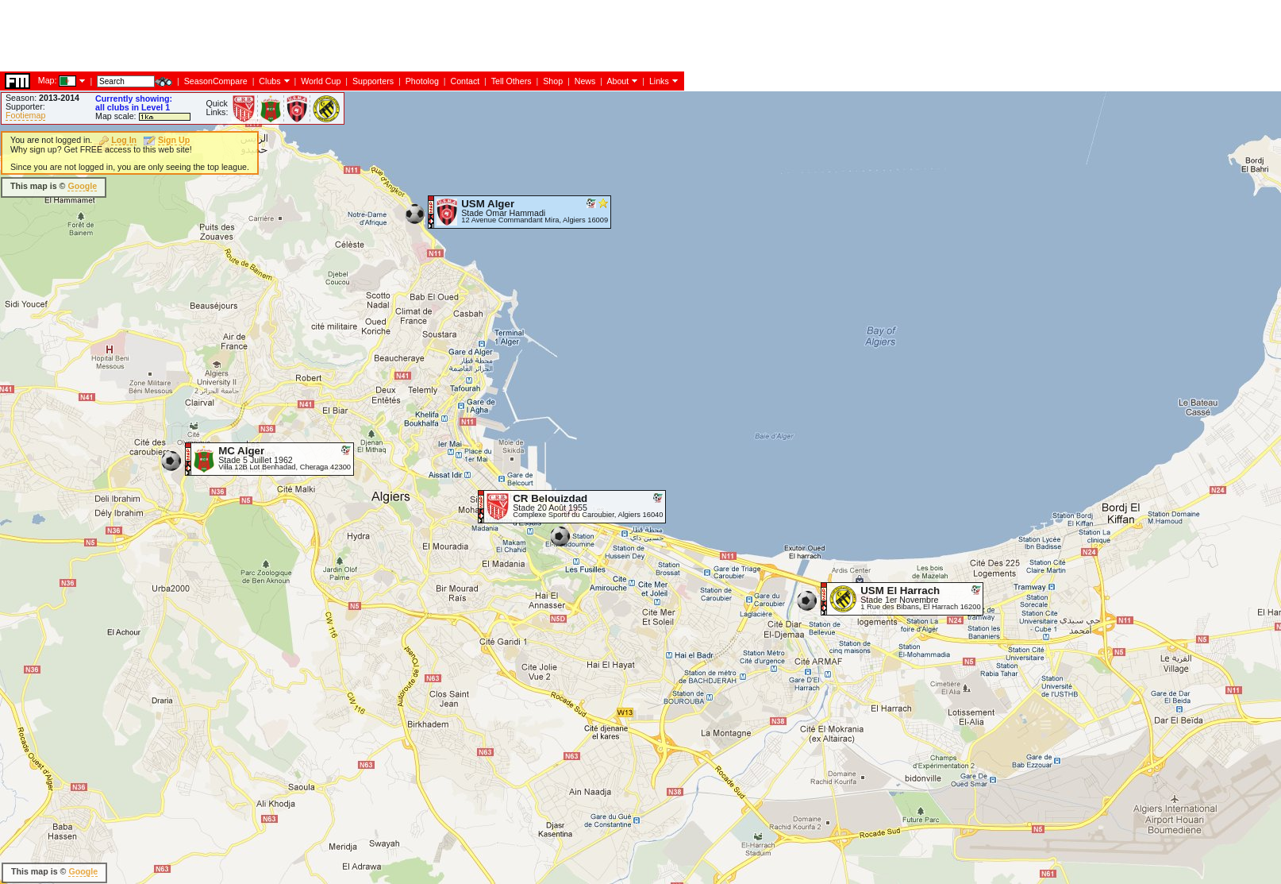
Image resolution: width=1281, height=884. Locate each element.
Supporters (373, 81)
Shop (553, 81)
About (617, 81)
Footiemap (25, 115)
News (585, 81)
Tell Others (511, 81)
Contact (464, 81)
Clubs (269, 81)
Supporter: (25, 106)
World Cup (320, 81)
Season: (42, 97)
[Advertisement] (289, 35)
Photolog (422, 81)
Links (659, 81)
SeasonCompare (216, 81)
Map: (47, 80)
